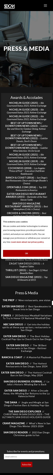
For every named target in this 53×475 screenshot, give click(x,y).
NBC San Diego (13, 324)
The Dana (10, 402)
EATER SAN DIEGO (13, 306)
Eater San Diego (15, 336)
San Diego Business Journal (23, 381)
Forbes (6, 315)
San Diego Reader (16, 432)
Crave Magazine (13, 423)
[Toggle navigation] (45, 5)
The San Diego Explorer (25, 411)
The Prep (8, 300)
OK (26, 253)
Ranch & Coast (12, 357)
